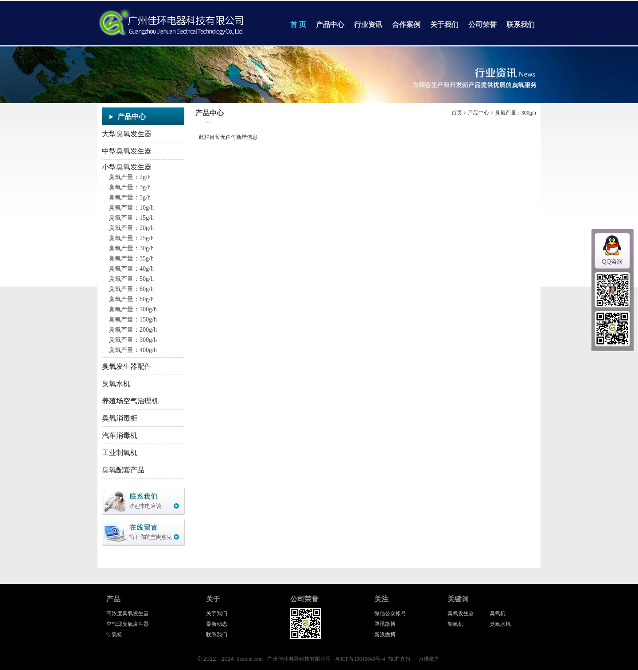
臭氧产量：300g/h (133, 340)
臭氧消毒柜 (119, 418)
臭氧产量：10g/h (131, 207)
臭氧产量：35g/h (131, 258)
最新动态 (216, 624)
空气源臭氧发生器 (127, 624)
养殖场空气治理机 (130, 401)
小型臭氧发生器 (127, 167)
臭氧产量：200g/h (133, 329)
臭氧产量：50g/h (131, 279)
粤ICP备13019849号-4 (360, 659)
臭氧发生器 (460, 613)
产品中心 (330, 24)
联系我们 (520, 24)
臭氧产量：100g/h (133, 309)
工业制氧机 (119, 452)
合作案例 (406, 24)
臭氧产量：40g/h (131, 268)
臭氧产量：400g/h (133, 350)
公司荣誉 (482, 24)
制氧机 (114, 635)
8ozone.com (250, 659)
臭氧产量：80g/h (131, 299)
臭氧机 (498, 613)
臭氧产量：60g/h (131, 289)
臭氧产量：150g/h (133, 319)
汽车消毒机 (119, 435)
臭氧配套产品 (123, 470)
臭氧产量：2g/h (130, 177)
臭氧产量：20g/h (131, 228)
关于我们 (444, 24)
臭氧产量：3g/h (130, 187)
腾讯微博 (385, 624)
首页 (456, 113)
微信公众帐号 (390, 613)
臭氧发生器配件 (127, 366)
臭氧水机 (116, 383)
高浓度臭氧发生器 (127, 613)
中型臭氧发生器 (127, 151)
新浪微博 (385, 635)
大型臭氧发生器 (127, 134)
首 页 (298, 24)
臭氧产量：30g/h (131, 248)
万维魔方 (429, 659)
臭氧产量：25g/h (131, 238)
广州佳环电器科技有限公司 (299, 659)
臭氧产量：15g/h (131, 217)
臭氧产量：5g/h (130, 197)
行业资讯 (368, 24)
